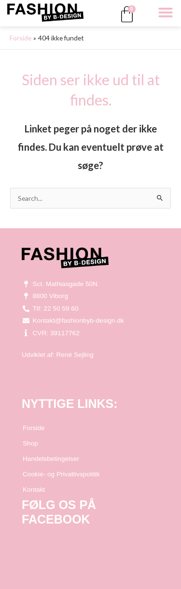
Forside (34, 428)
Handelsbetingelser (51, 458)
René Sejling (75, 354)
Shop (30, 443)
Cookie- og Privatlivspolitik (61, 474)
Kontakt (34, 489)
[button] (165, 12)
